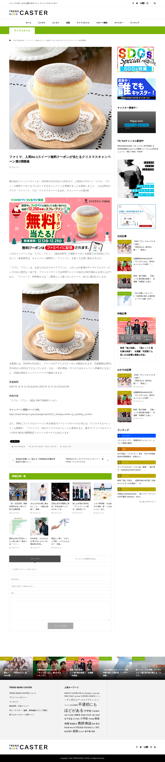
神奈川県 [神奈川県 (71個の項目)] (72, 727)
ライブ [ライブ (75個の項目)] (66, 705)
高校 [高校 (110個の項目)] (93, 731)
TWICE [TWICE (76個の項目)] (71, 696)
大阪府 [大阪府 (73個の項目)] (97, 715)
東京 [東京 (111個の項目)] (98, 724)
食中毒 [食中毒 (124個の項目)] (88, 731)
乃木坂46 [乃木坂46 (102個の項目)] (95, 711)
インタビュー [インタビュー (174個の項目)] (73, 699)
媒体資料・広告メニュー (19, 706)
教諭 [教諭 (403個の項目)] (88, 723)
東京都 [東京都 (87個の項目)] (66, 727)
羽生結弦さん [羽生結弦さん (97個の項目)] (89, 727)
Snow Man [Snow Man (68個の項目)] (96, 693)
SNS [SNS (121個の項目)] (66, 696)
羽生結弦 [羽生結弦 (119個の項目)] (80, 727)
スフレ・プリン (43, 446)
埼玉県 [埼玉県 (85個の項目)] (88, 715)
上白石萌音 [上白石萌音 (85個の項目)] (73, 705)
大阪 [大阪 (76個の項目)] (93, 715)
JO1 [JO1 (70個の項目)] (83, 693)
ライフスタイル (83, 23)
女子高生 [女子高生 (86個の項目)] (76, 719)
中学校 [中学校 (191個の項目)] (87, 711)
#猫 (127, 152)
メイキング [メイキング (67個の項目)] (95, 700)
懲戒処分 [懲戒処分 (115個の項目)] (73, 724)
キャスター (118, 23)
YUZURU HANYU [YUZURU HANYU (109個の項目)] (88, 696)
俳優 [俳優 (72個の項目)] (65, 715)
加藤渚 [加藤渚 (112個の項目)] (77, 715)
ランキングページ (146, 502)
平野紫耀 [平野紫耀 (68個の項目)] (91, 719)
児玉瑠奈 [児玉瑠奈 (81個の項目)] (71, 715)
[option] (16, 668)
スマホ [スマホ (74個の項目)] (83, 700)
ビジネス (41, 23)
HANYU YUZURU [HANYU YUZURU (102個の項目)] (71, 693)
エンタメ (55, 23)
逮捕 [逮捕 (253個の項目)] (75, 731)
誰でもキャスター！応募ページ (21, 715)
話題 (68, 23)
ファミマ (53, 446)
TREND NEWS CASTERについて (22, 693)
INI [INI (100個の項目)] (80, 693)
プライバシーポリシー (18, 697)
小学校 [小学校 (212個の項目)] (84, 718)
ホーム (28, 23)
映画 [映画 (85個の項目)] (93, 724)
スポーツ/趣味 (101, 23)
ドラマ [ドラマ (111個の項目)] (88, 700)
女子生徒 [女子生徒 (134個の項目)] (68, 718)
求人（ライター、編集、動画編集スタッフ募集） (29, 710)
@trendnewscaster (124, 146)
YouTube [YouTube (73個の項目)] (77, 696)
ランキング (134, 23)
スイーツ (35, 446)
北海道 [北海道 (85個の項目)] (83, 715)
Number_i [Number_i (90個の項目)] (88, 693)
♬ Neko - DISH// (136, 152)
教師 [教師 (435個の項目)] (81, 723)
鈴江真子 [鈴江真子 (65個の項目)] (81, 731)
